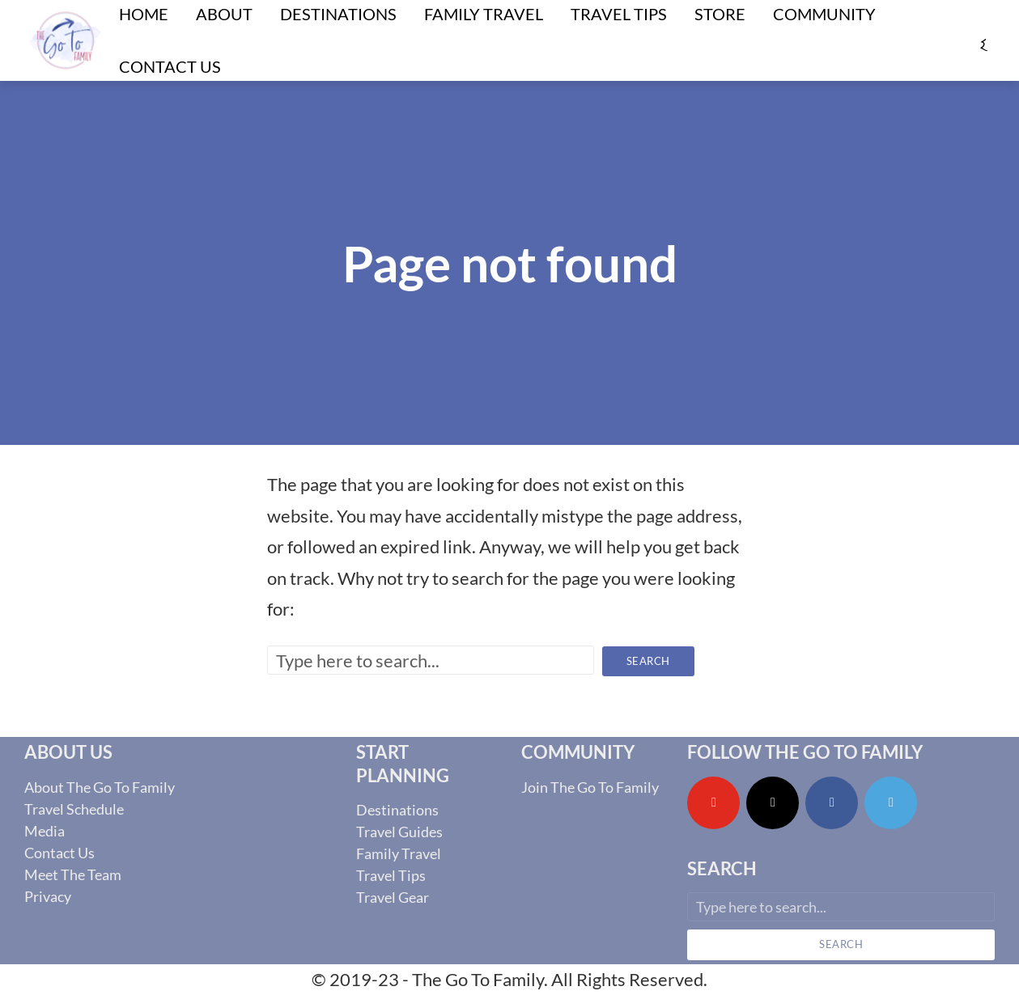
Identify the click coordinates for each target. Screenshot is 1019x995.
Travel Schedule (74, 809)
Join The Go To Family (590, 787)
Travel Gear (392, 897)
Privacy (47, 896)
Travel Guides (399, 831)
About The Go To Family (99, 787)
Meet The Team (72, 874)
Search (648, 660)
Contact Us (170, 66)
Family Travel (398, 853)
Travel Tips (391, 875)
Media (44, 831)
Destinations (397, 810)
